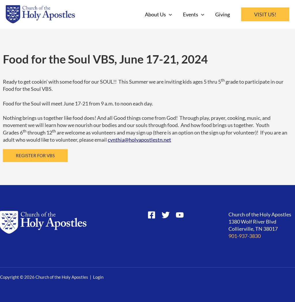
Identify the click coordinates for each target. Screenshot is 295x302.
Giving (222, 14)
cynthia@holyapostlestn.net (139, 139)
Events (194, 14)
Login (98, 277)
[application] (170, 14)
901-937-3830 (244, 236)
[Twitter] (166, 215)
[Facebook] (152, 215)
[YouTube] (180, 215)
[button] (265, 14)
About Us (159, 14)
